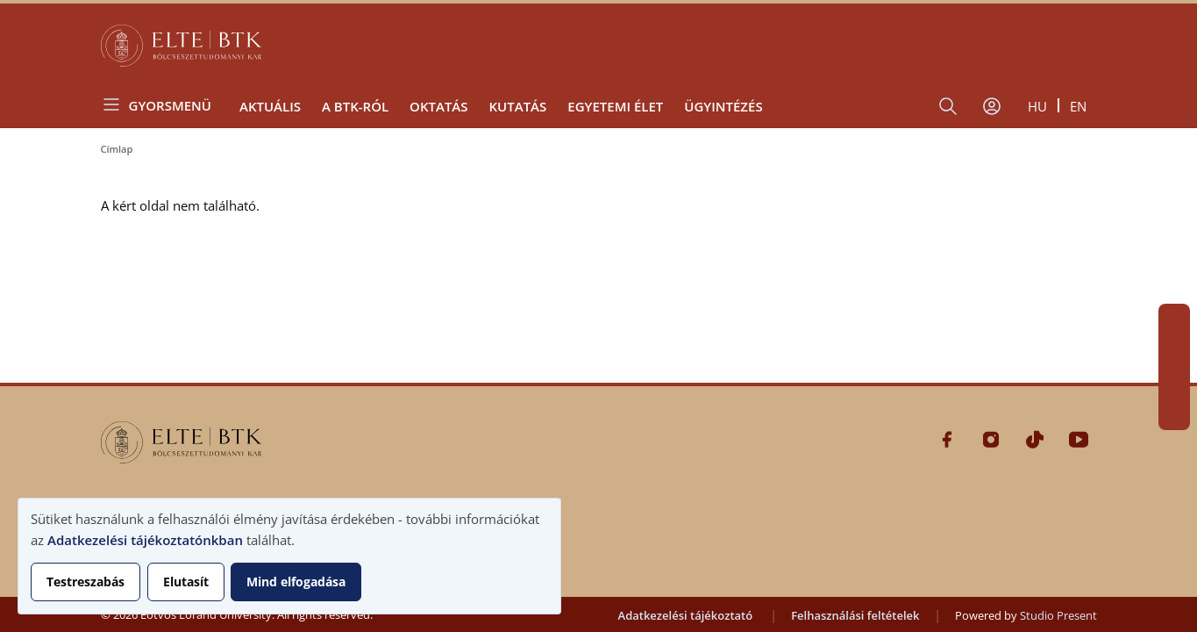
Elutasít (186, 581)
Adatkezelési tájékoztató (685, 615)
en (1078, 106)
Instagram (1174, 351)
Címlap (117, 148)
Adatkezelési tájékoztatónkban (145, 540)
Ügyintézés (723, 106)
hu (1037, 106)
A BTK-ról (355, 106)
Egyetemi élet (615, 106)
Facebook (1174, 319)
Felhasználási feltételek (855, 615)
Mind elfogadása (296, 581)
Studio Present (1058, 615)
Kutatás (518, 106)
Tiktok (1174, 383)
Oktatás (438, 106)
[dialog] (289, 556)
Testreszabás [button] (85, 581)
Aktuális (270, 106)
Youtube (1174, 414)
